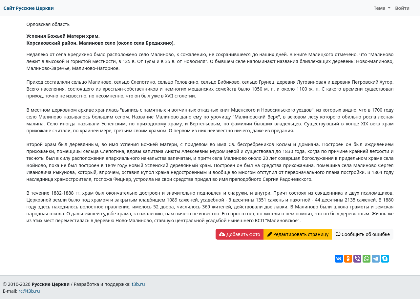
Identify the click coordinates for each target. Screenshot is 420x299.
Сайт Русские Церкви (29, 8)
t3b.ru (138, 284)
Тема (380, 8)
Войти (402, 8)
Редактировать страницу (297, 234)
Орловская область (48, 24)
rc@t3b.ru (29, 291)
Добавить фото (239, 234)
